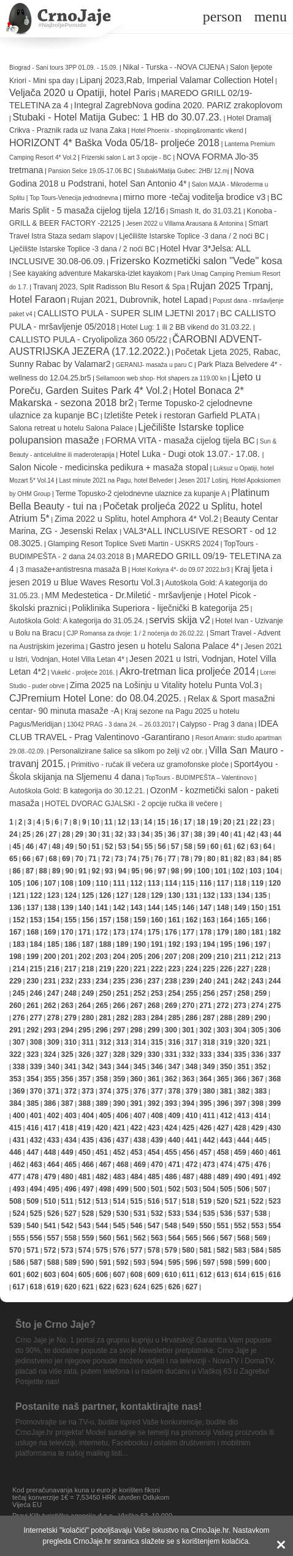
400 (18, 1115)
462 (18, 1164)
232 (67, 981)
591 (105, 1262)
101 (221, 871)
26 (40, 834)
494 (36, 1189)
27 (53, 834)
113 (154, 883)
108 (67, 883)
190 (140, 944)
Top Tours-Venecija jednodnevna (73, 197)
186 (70, 944)
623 (122, 1287)
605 (84, 1274)
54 (135, 846)
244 (274, 981)
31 (106, 834)
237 (154, 981)
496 (70, 1189)
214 (18, 969)
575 (102, 1250)
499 (122, 1189)
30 (92, 834)
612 (205, 1274)
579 (171, 1250)
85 (277, 858)
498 (105, 1189)
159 (140, 920)
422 (136, 1128)
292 (32, 1030)
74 (132, 858)
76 (158, 858)
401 (36, 1115)
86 (16, 871)
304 (240, 1030)
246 (36, 993)
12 (122, 822)
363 (188, 1079)
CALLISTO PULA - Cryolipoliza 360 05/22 (88, 339)
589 (70, 1262)
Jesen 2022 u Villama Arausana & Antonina (184, 223)
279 (70, 1017)
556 (36, 1238)
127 (122, 895)
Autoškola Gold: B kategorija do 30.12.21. (77, 791)
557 (53, 1238)
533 (174, 1213)
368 (274, 1079)
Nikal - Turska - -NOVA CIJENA (174, 67)
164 (226, 920)
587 (36, 1262)
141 (102, 907)
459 (240, 1152)
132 (209, 895)
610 (171, 1274)
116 (205, 883)
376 (140, 1091)
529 (105, 1213)
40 (225, 834)
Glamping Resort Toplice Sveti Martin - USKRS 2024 (133, 543)
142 (119, 907)
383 (260, 1091)
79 (198, 858)
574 (84, 1250)
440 (174, 1140)
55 (149, 846)
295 (84, 1030)
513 (102, 1201)
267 (136, 1005)
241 (222, 981)
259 (260, 993)
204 (119, 956)
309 (53, 1042)
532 (157, 1213)
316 (174, 1042)
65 (13, 858)
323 (32, 1054)
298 (136, 1030)
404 (88, 1115)
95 (135, 871)
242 (240, 981)
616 (274, 1274)
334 (222, 1054)
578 (154, 1250)
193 (191, 944)
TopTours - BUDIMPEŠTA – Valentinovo (200, 777)
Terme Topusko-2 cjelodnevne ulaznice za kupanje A (140, 493)
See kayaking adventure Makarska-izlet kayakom (92, 273)
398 (257, 1103)
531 (140, 1213)
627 (191, 1287)
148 (222, 907)
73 (119, 858)
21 (241, 822)
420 (102, 1128)
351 (243, 1066)
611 (188, 1274)
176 (171, 932)
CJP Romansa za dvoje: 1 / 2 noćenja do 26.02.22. (136, 633)
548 (171, 1225)
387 (67, 1103)
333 (205, 1054)
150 (257, 907)
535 (209, 1213)
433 (53, 1140)
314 (140, 1042)
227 (243, 969)
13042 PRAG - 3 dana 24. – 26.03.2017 (121, 724)
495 (53, 1189)
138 (50, 907)
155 (70, 920)
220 (122, 969)
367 (257, 1079)
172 (102, 932)
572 (50, 1250)
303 (222, 1030)
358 (102, 1079)
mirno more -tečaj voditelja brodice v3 (194, 197)
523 (274, 1201)
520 (222, 1201)
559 (88, 1238)
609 (154, 1274)
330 (154, 1054)
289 (243, 1017)
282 (122, 1017)
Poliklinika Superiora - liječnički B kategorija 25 (160, 608)
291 (15, 1030)
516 (154, 1201)
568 (243, 1238)
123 (53, 895)
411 (209, 1115)
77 (171, 858)
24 (13, 834)
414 (260, 1115)
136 (15, 907)
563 (157, 1238)
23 (267, 822)
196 (243, 944)
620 (70, 1287)
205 (136, 956)
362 (171, 1079)
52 (109, 846)
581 (205, 1250)
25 (27, 834)
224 (191, 969)
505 (226, 1189)
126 (105, 895)
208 (188, 956)
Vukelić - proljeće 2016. (83, 672)
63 (254, 846)
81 (225, 858)
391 (136, 1103)
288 (226, 1017)
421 (119, 1128)
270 (188, 1005)
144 (154, 907)
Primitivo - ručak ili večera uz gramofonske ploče (150, 764)
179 (222, 932)
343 (105, 1066)
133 (226, 895)
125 (88, 895)
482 (102, 1177)
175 (154, 932)
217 (70, 969)
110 (102, 883)
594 (157, 1262)
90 (70, 871)
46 (30, 846)
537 (243, 1213)
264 (84, 1005)
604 (67, 1274)
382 (243, 1091)
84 (264, 858)
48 (56, 846)
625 (157, 1287)
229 (15, 981)
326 (84, 1054)
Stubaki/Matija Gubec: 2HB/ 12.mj (183, 171)
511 (67, 1201)
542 (67, 1225)
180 (240, 932)
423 (154, 1128)
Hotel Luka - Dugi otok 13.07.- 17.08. (191, 454)
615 (257, 1274)
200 (50, 956)
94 (122, 871)
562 (140, 1238)
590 (88, 1262)
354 (32, 1079)
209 (205, 956)
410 (191, 1115)
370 (36, 1091)
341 (70, 1066)
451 (102, 1152)
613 (222, 1274)
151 (274, 907)
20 (227, 822)
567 (226, 1238)
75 (145, 858)
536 (226, 1213)
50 (82, 846)
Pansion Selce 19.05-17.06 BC (90, 171)
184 (36, 944)
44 (277, 834)
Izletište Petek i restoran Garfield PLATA (180, 415)
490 (240, 1177)
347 (174, 1066)
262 (50, 1005)
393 (171, 1103)
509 (32, 1201)
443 (226, 1140)
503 (191, 1189)
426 (205, 1128)
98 (175, 871)
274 (257, 1005)
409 (174, 1115)
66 (27, 858)
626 (174, 1287)
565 (191, 1238)
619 (53, 1287)
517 (171, 1201)
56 (162, 846)
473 (209, 1164)
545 (119, 1225)
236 (136, 981)
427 (222, 1128)
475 (243, 1164)
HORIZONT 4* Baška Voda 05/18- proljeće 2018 (114, 143)
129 (157, 895)
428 (240, 1128)
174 (136, 932)
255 (191, 993)
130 (174, 895)
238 (171, 981)
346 (157, 1066)
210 (222, 956)
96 (149, 871)
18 (201, 822)
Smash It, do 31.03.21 (206, 211)
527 (70, 1213)
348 (191, 1066)
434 (70, 1140)
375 (122, 1091)
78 (185, 858)
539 (15, 1225)
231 (50, 981)
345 (140, 1066)
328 (119, 1054)
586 (18, 1262)
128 (140, 895)
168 (32, 932)
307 (18, 1042)
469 (140, 1164)
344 (122, 1066)
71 (92, 858)
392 (154, 1103)
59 (201, 846)
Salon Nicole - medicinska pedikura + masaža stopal (108, 467)
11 (108, 822)
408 (157, 1115)
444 (243, 1140)
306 (274, 1030)
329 (136, 1054)
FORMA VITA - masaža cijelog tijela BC (180, 440)
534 (191, 1213)
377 (157, 1091)
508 (15, 1201)
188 (105, 944)
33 (132, 834)
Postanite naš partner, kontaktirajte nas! (108, 1406)
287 (209, 1017)
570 (15, 1250)
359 (119, 1079)
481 (84, 1177)
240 (205, 981)
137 (32, 907)
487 (188, 1177)
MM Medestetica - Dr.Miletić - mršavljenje (124, 595)
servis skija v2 (179, 620)
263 (67, 1005)
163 (209, 920)
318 (209, 1042)
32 (119, 834)
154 (53, 920)
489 (222, 1177)
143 (136, 907)
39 (211, 834)
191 (157, 944)
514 (119, 1201)
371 (53, 1091)
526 (53, 1213)
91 (82, 871)
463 (36, 1164)
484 (136, 1177)
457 (205, 1152)
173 (119, 932)
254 (174, 993)
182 (274, 932)
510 (50, 1201)
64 (267, 846)
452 (119, 1152)
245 (18, 993)
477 (15, 1177)
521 (240, 1201)
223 (174, 969)
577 (136, 1250)
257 (226, 993)
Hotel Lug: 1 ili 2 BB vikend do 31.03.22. (186, 327)
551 (222, 1225)
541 (50, 1225)
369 (18, 1091)
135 (260, 895)
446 (15, 1152)
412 (226, 1115)
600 (260, 1262)
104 (273, 871)
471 (174, 1164)
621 (88, 1287)
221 (140, 969)
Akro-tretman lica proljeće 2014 (187, 671)
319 (226, 1042)
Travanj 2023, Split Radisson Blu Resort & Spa (109, 287)
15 (161, 822)
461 (274, 1152)
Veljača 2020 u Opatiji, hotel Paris (82, 92)
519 (205, 1201)
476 (260, 1164)
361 (154, 1079)
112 (136, 883)
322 (15, 1054)
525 (36, 1213)
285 (174, 1017)
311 (88, 1042)
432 (36, 1140)
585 (274, 1250)
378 (174, 1091)
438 (140, 1140)
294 (67, 1030)
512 (84, 1201)
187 (88, 944)
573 (67, 1250)
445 (260, 1140)
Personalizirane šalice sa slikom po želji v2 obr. (127, 751)
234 (102, 981)
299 (154, 1030)
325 (67, 1054)
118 (240, 883)
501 (157, 1189)
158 (122, 920)
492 (274, 1177)
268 (154, 1005)
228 (260, 969)
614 (240, 1274)
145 (171, 907)
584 (257, 1250)
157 (105, 920)
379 (191, 1091)
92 (96, 871)
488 (205, 1177)
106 (32, 883)
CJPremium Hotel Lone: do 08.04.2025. (97, 698)
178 (205, 932)
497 (88, 1189)
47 (43, 846)
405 (105, 1115)
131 (191, 895)
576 (119, 1250)
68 (53, 858)
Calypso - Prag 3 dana (216, 724)
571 (32, 1250)
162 (191, 920)
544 (102, 1225)
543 (84, 1225)
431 (18, 1140)
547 (154, 1225)
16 (174, 822)
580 (188, 1250)
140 (84, 907)
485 (154, 1177)
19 (214, 822)
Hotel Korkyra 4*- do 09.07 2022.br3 (181, 569)
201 (67, 956)
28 (66, 834)
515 (136, 1201)
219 (105, 969)
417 (50, 1128)
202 (84, 956)
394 (188, 1103)
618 (36, 1287)
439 (157, 1140)
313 (122, 1042)
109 (84, 883)
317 (191, 1042)
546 (136, 1225)
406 (122, 1115)
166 (260, 920)
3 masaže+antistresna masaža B (73, 569)
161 (174, 920)
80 (211, 858)
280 (88, 1017)
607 (119, 1274)
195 (226, 944)
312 (105, 1042)
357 (84, 1079)
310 (70, 1042)
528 (88, 1213)
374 (105, 1091)
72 (106, 858)
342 (88, 1066)
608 (136, 1274)
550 (205, 1225)
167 (15, 932)
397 (240, 1103)
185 (53, 944)
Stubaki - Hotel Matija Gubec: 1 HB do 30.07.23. (117, 117)
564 (174, 1238)
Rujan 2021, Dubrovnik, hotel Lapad (139, 300)
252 (140, 993)
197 (260, 944)
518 (188, 1201)
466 (88, 1164)
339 (36, 1066)
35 (158, 834)
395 (205, 1103)
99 (188, 871)
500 (140, 1189)
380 (209, 1091)
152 (18, 920)
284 (157, 1017)
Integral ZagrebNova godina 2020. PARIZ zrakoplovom (178, 105)
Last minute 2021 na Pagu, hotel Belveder (116, 480)
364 (205, 1079)
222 (157, 969)
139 (67, 907)
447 (32, 1152)
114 (171, 883)
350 (226, 1066)
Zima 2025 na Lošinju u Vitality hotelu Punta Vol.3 (164, 685)
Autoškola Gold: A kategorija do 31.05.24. (76, 621)
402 (53, 1115)
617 (18, 1287)
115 (188, 883)
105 (15, 883)
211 (240, 956)
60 (214, 846)
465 (70, 1164)
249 (88, 993)
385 (32, 1103)
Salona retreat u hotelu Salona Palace (71, 428)
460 (257, 1152)
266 (119, 1005)
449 (67, 1152)
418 (67, 1128)
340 (53, 1066)
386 (50, 1103)
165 (243, 920)
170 (67, 932)
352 (260, 1066)
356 (67, 1079)
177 (188, 932)
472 (191, 1164)
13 (135, 822)
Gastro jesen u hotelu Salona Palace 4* (164, 646)
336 (257, 1054)
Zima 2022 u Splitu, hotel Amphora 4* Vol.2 (136, 519)
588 (53, 1262)
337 (274, 1054)
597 (209, 1262)
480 (67, 1177)
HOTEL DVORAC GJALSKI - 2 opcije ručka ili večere (132, 803)
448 (50, 1152)
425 (188, 1128)
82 (238, 858)
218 (88, 969)
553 (257, 1225)
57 (175, 846)
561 (122, 1238)
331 (171, 1054)
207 (171, 956)
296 (102, 1030)
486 (171, 1177)
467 (105, 1164)
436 (105, 1140)
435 (88, 1140)
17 (187, 822)
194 (209, 944)
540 (32, 1225)
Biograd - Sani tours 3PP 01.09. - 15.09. (63, 67)
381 (226, 1091)
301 (188, 1030)
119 (257, 883)
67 (40, 858)
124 (70, 895)
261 (32, 1005)
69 (66, 858)
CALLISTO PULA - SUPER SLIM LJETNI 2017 (126, 313)
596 (191, 1262)
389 (102, 1103)
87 (30, 871)
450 (84, 1152)
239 (188, 981)
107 (50, 883)
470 (157, 1164)
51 (96, 846)
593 (140, 1262)
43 (264, 834)
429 (257, 1128)
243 (257, 981)
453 (136, 1152)
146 (188, 907)
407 (140, 1115)
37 (185, 834)
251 (122, 993)
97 (162, 871)
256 (209, 993)
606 (102, 1274)
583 (240, 1250)
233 (84, 981)
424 (171, 1128)
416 (32, 1128)
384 (15, 1103)
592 (122, 1262)
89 (56, 871)
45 (16, 846)
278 (53, 1017)
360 (136, 1079)
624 (140, 1287)
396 (222, 1103)
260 (15, 1005)
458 (222, 1152)
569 (260, 1238)
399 (274, 1103)
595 (174, 1262)
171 (84, 932)
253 (157, 993)
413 (243, 1115)
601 (15, 1274)
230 (32, 981)
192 (174, 944)
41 (238, 834)
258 (243, 993)
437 (122, 1140)
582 (222, 1250)
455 (171, 1152)
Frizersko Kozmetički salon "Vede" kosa (196, 261)
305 (257, 1030)
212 (257, 956)
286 (191, 1017)
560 (105, 1238)
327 (102, 1054)
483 (119, 1177)
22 (253, 822)
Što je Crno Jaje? (55, 1324)
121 (18, 895)
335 (240, 1054)
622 (105, 1287)
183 (18, 944)
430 (274, 1128)
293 (50, 1030)
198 (15, 956)
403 (70, 1115)
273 (240, 1005)
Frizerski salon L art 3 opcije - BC (127, 157)
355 (50, 1079)
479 (50, 1177)
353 (15, 1079)
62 (241, 846)
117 (222, 883)
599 (243, 1262)
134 (243, 895)
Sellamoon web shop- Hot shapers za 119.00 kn (161, 378)
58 (188, 846)
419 (84, 1128)
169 (50, 932)
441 (191, 1140)
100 (203, 871)
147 (205, 907)
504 (209, 1189)
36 (171, 834)
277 (36, 1017)
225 (209, 969)
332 (188, 1054)
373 (88, 1091)
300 (171, 1030)
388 (84, 1103)
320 (243, 1042)
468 (122, 1164)
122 (36, 895)
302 (205, 1030)
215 (36, 969)
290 (260, 1017)
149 (240, 907)
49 (70, 846)
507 (260, 1189)
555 (18, 1238)
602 (32, 1274)
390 (119, 1103)
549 (188, 1225)
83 (251, 858)
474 (226, 1164)
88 (43, 871)
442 (209, 1140)
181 (257, 932)
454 (154, 1152)
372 (70, 1091)
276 (18, 1017)
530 (122, 1213)
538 (260, 1213)
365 (222, 1079)
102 (238, 871)
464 (53, 1164)
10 (95, 822)
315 (157, 1042)
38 (198, 834)
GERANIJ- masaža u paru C (154, 364)
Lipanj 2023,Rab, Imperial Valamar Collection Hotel (176, 80)
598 (226, 1262)
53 (122, 846)
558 (70, 1238)
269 (171, 1005)
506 (243, 1189)
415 (15, 1128)
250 (105, 993)
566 (209, 1238)
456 (188, 1152)
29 (79, 834)
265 (102, 1005)
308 (36, 1042)
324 (50, 1054)
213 (274, 956)
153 (36, 920)
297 (119, 1030)
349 (209, 1066)
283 (140, 1017)
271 (205, 1005)
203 (102, 956)
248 (70, 993)
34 (145, 834)
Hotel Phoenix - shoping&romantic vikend (187, 130)
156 (88, 920)
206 (154, 956)
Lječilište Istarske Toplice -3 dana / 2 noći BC (192, 236)
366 (240, 1079)
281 (105, 1017)
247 (53, 993)
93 (109, 871)
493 (18, 1189)
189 (122, 944)
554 (274, 1225)
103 (255, 871)
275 (274, 1005)
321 (260, 1042)
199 (32, 956)
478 (32, 1177)
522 (257, 1201)
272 (222, 1005)
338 (18, 1066)
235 (119, 981)
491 (257, 1177)
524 (18, 1213)
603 (50, 1274)
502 (174, 1189)
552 (240, 1225)
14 (148, 822)
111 (119, 883)
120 (274, 883)
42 (251, 834)
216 (53, 969)
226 (226, 969)
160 (157, 920)
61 (228, 846)
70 (79, 858)
